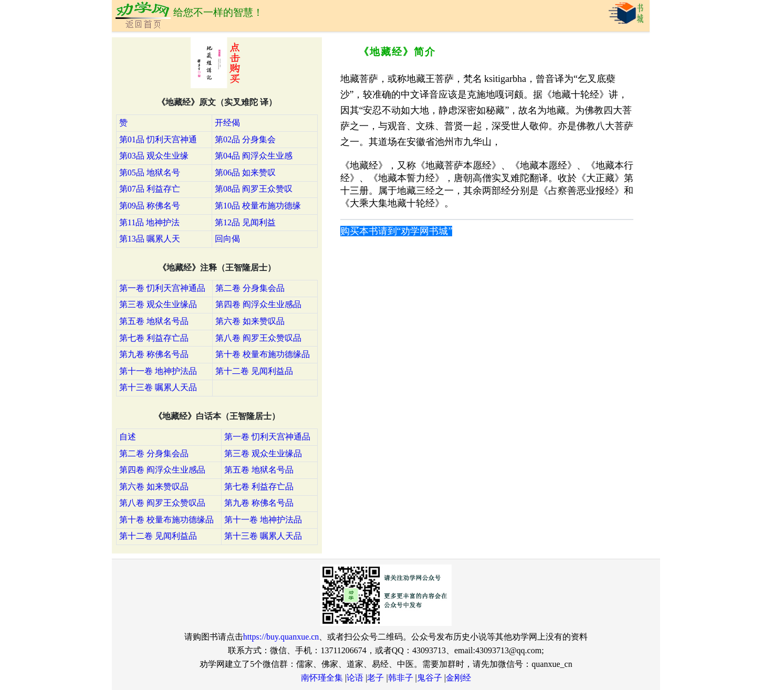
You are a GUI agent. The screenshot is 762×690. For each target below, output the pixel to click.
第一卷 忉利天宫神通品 (162, 288)
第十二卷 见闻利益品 (254, 371)
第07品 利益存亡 (149, 188)
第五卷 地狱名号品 (154, 321)
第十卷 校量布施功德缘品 (262, 354)
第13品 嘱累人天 (149, 238)
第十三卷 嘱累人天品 (158, 387)
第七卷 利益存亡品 (154, 337)
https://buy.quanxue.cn (281, 636)
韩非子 (400, 677)
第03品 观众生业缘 (154, 155)
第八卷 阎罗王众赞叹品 (258, 337)
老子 (375, 677)
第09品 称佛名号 (149, 205)
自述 (127, 436)
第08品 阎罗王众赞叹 (254, 188)
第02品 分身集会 (245, 139)
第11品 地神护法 (149, 222)
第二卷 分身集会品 (250, 288)
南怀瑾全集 (322, 677)
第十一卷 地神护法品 (158, 371)
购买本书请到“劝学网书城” (396, 231)
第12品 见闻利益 (245, 222)
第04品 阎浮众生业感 (254, 155)
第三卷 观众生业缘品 (158, 304)
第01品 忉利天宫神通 (158, 139)
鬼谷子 (429, 677)
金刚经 (458, 677)
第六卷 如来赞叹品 (250, 321)
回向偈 (227, 238)
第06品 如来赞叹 (245, 172)
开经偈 (227, 122)
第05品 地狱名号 (149, 172)
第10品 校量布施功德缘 (258, 205)
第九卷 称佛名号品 (154, 354)
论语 (355, 677)
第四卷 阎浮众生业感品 (258, 304)
